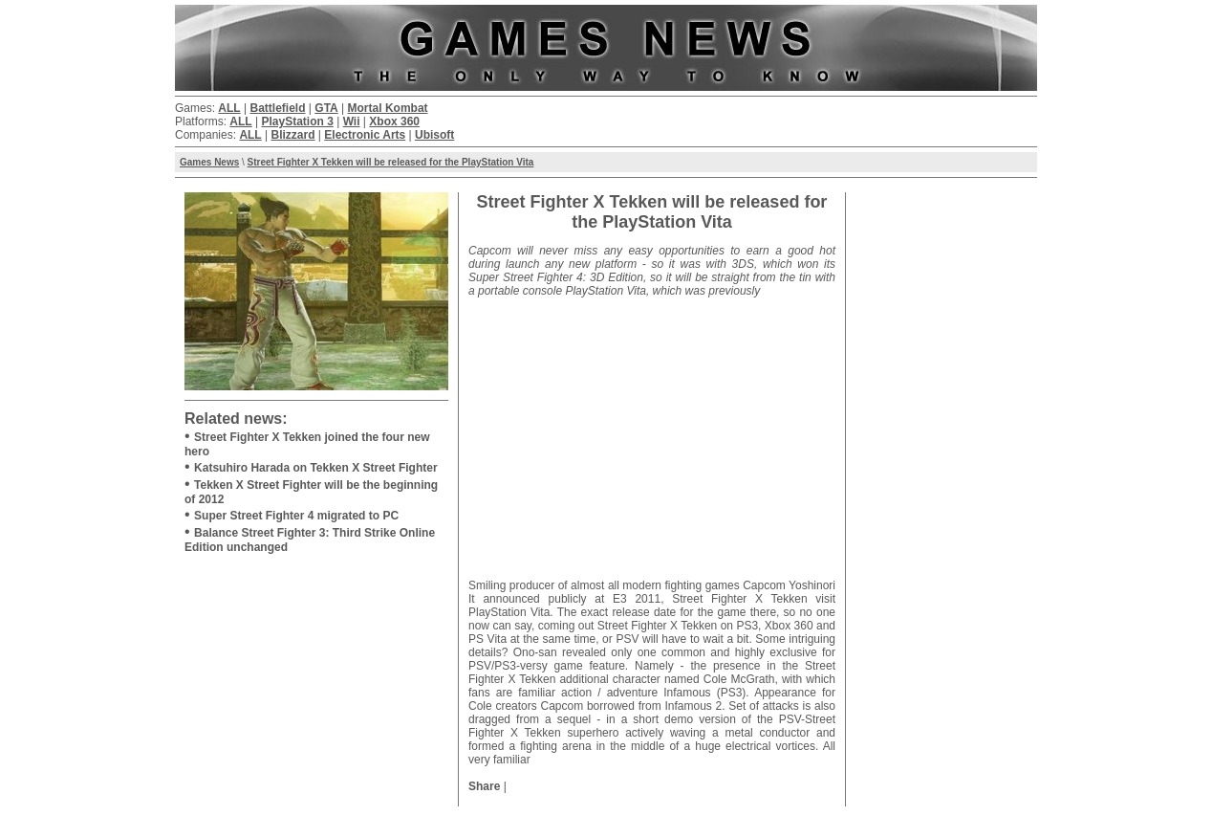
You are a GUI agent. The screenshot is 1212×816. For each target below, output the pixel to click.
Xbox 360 (394, 121)
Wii (351, 121)
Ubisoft (434, 135)
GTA (325, 108)
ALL (229, 108)
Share (484, 786)
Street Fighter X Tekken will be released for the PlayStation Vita (391, 162)
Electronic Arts (364, 135)
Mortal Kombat (388, 108)
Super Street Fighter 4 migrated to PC (296, 515)
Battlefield (277, 108)
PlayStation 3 (297, 121)
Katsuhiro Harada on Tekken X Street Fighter (316, 467)
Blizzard (293, 135)
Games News (209, 162)
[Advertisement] (651, 431)
